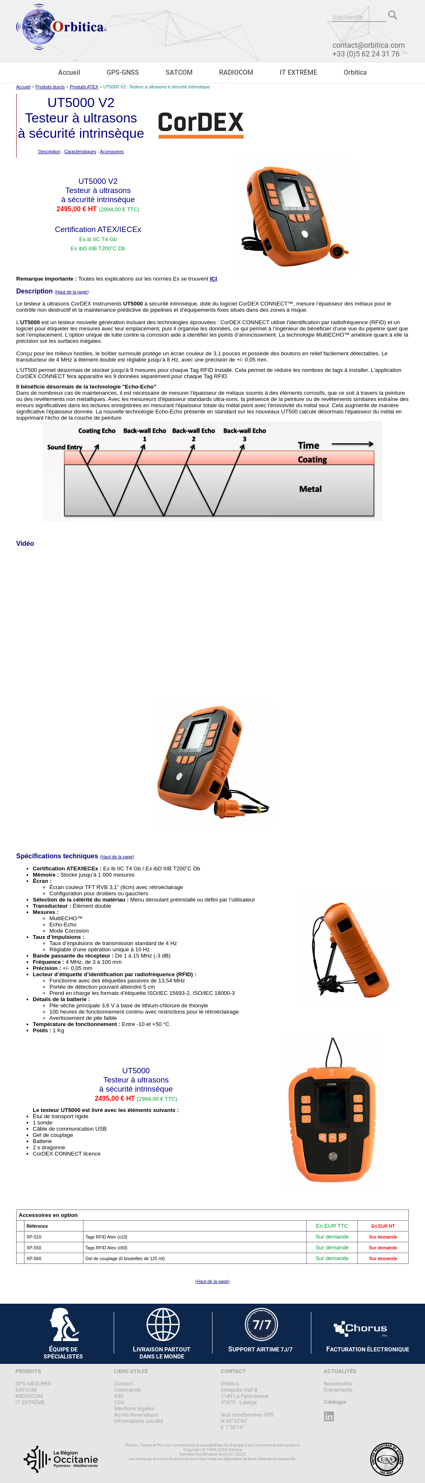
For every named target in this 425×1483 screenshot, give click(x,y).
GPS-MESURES (33, 1383)
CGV (119, 1402)
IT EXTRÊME (298, 72)
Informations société (138, 1421)
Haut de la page (71, 291)
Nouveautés (338, 1383)
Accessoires (112, 151)
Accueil (69, 72)
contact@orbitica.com (368, 45)
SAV (119, 1396)
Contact (123, 1383)
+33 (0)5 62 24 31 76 (366, 53)
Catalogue (335, 1402)
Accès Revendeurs (136, 1415)
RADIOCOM (236, 72)
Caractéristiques (80, 151)
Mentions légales (134, 1408)
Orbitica (355, 72)
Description (49, 151)
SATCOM (179, 72)
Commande (127, 1390)
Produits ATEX (84, 86)
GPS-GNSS (123, 72)
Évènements (338, 1390)
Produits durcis (50, 86)
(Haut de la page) (212, 1281)
